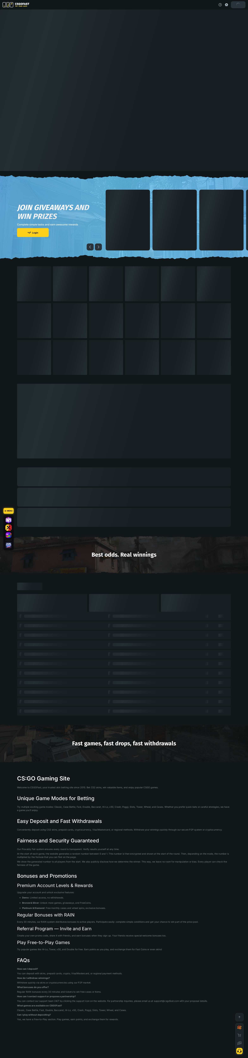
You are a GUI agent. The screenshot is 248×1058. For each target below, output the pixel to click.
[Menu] (8, 511)
